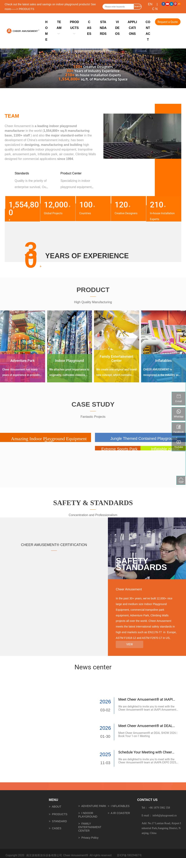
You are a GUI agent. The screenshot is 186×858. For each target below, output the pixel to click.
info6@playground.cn (164, 815)
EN (150, 4)
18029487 (133, 855)
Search (137, 6)
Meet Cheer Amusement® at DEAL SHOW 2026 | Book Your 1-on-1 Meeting (147, 734)
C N (155, 9)
